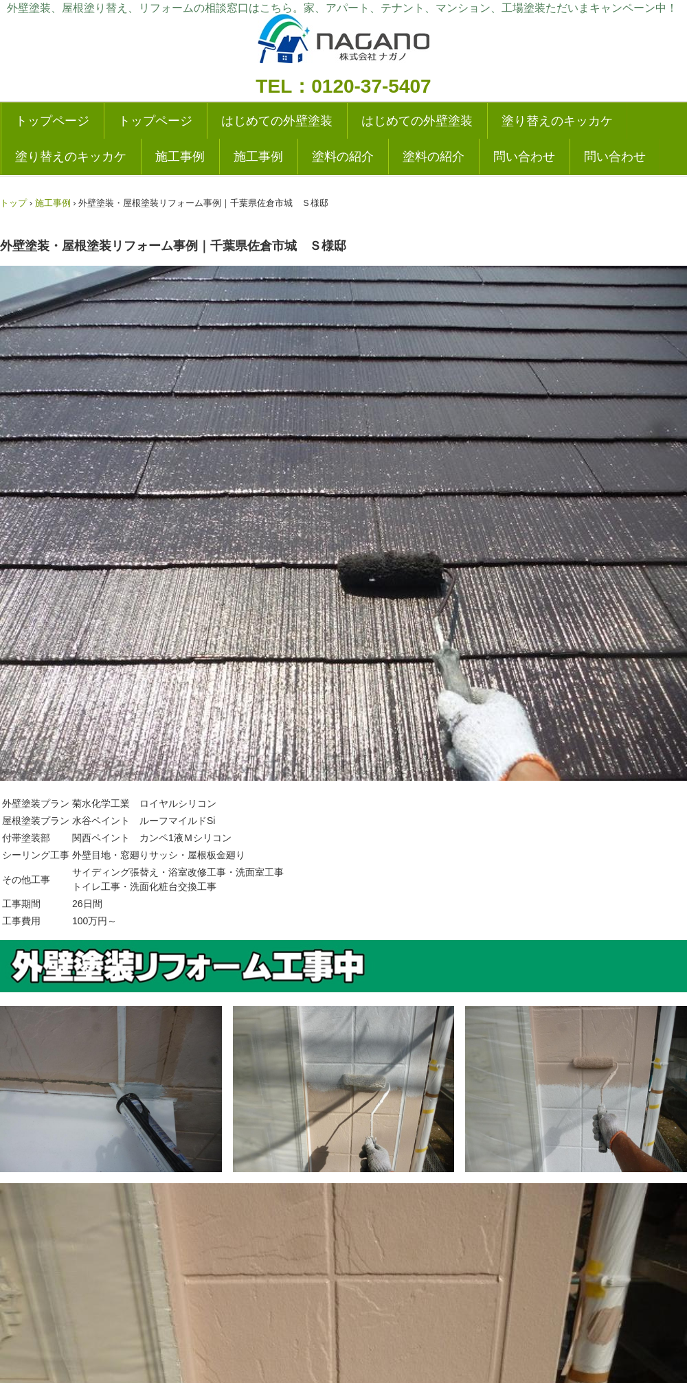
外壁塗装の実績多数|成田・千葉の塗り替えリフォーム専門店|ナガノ (343, 43)
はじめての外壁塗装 (277, 121)
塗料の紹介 (343, 156)
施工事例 (180, 156)
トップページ (52, 121)
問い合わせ (524, 156)
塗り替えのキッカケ (557, 121)
